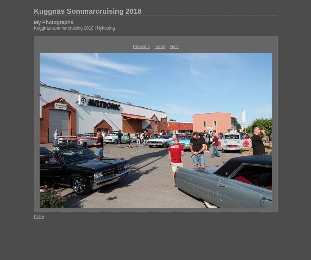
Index (160, 46)
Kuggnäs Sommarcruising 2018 (88, 11)
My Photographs (54, 22)
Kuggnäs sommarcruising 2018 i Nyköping (74, 28)
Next (174, 46)
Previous (141, 46)
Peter (39, 216)
